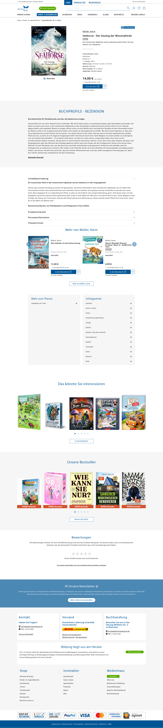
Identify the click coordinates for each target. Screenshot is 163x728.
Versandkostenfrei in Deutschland (31, 1)
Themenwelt (93, 15)
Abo (65, 694)
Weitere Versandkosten (71, 635)
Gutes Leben (68, 680)
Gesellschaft (68, 676)
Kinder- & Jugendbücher (47, 15)
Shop (68, 2)
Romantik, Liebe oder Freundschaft (96, 332)
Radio (65, 690)
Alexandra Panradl (35, 157)
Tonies (79, 15)
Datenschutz (67, 724)
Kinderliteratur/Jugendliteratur (95, 318)
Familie (88, 352)
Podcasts (67, 687)
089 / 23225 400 (27, 629)
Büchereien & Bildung (116, 683)
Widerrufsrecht (68, 637)
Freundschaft (89, 347)
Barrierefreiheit (91, 724)
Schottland (89, 303)
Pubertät (88, 327)
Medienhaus (95, 2)
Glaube (106, 15)
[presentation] (28, 244)
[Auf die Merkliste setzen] (104, 86)
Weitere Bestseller (81, 519)
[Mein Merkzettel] (139, 8)
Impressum (56, 724)
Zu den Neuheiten (81, 441)
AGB (109, 724)
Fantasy (88, 313)
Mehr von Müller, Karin (81, 283)
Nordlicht (88, 342)
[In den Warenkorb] (92, 86)
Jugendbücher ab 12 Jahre (38, 303)
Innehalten (80, 2)
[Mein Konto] (133, 8)
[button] (75, 433)
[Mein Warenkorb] (144, 8)
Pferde (87, 361)
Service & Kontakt (139, 1)
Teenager (88, 323)
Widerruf (103, 724)
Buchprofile (119, 15)
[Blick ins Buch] (49, 78)
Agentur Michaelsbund (116, 690)
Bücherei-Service (138, 15)
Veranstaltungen (113, 687)
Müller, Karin (89, 31)
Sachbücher (67, 15)
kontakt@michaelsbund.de (32, 627)
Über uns (110, 680)
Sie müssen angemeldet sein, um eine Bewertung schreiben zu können (81, 565)
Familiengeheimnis (91, 337)
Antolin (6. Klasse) (91, 308)
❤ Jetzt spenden (47, 8)
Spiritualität (68, 683)
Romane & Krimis (23, 15)
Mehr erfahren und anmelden (81, 600)
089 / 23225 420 (114, 634)
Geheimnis (89, 356)
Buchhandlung (113, 694)
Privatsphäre (79, 724)
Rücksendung (81, 637)
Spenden (113, 676)
